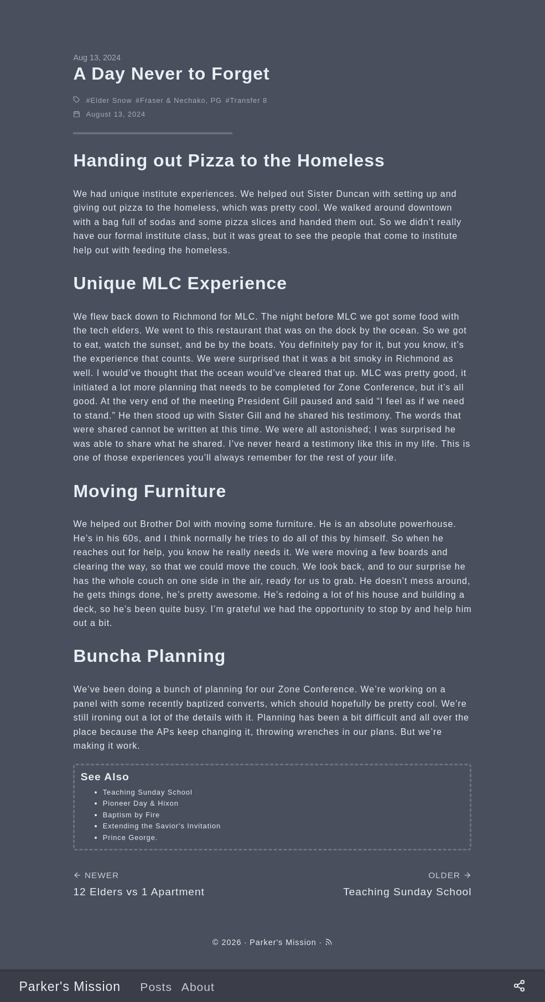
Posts (156, 986)
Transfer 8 (248, 100)
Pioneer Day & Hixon (141, 803)
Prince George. (130, 837)
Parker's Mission (70, 986)
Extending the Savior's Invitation (162, 826)
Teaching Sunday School (148, 792)
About (198, 986)
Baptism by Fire (131, 815)
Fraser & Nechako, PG (181, 100)
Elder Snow (111, 100)
